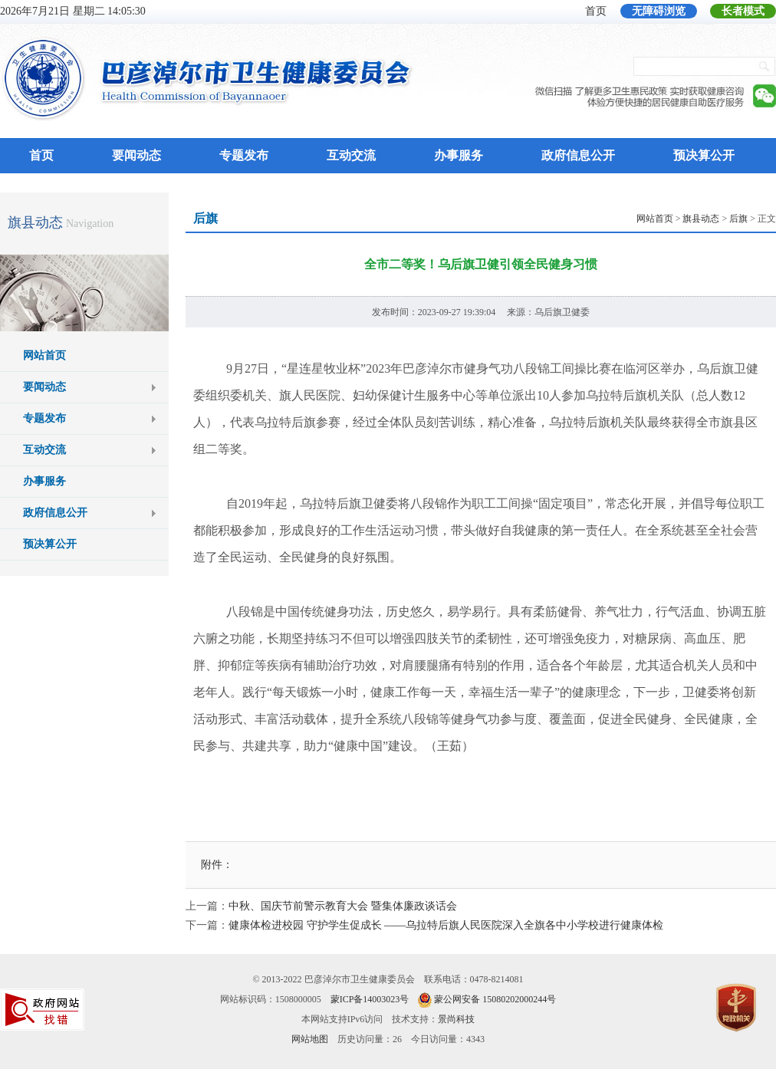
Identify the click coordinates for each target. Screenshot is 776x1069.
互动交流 (351, 155)
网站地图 (309, 1039)
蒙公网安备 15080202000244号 (495, 999)
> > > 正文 (706, 218)
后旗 (738, 218)
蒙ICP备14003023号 (369, 999)
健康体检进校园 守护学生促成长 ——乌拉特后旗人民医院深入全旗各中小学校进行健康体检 (446, 925)
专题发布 (243, 155)
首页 (596, 11)
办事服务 (458, 155)
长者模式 (743, 11)
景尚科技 (456, 1019)
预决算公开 (704, 155)
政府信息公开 (578, 155)
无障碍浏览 (659, 11)
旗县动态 (35, 222)
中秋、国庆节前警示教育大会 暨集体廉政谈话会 (343, 906)
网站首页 (44, 355)
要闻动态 (136, 155)
